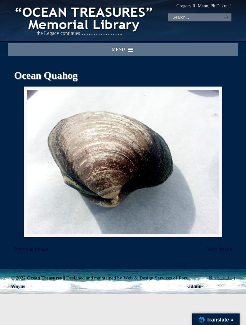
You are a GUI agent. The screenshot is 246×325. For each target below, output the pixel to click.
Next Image (219, 249)
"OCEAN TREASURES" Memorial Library (84, 18)
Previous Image (31, 249)
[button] (118, 49)
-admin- (194, 286)
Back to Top (222, 277)
